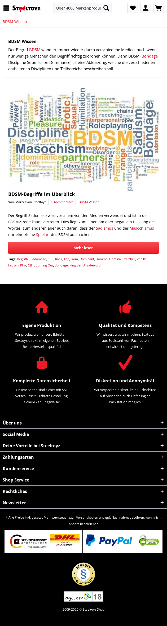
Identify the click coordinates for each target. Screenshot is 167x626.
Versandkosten (87, 517)
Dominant (87, 259)
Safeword (93, 265)
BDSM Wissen (89, 202)
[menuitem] (7, 8)
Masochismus (142, 228)
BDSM (34, 49)
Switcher (128, 259)
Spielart (43, 234)
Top (66, 259)
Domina (115, 259)
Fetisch (13, 265)
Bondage (150, 56)
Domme (102, 259)
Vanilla (142, 259)
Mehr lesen (83, 247)
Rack (58, 259)
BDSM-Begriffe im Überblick (41, 194)
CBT (31, 265)
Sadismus (104, 228)
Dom (74, 259)
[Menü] (7, 8)
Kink (23, 265)
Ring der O (77, 265)
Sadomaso (38, 259)
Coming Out (44, 265)
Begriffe (23, 259)
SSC (51, 259)
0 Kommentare (62, 202)
